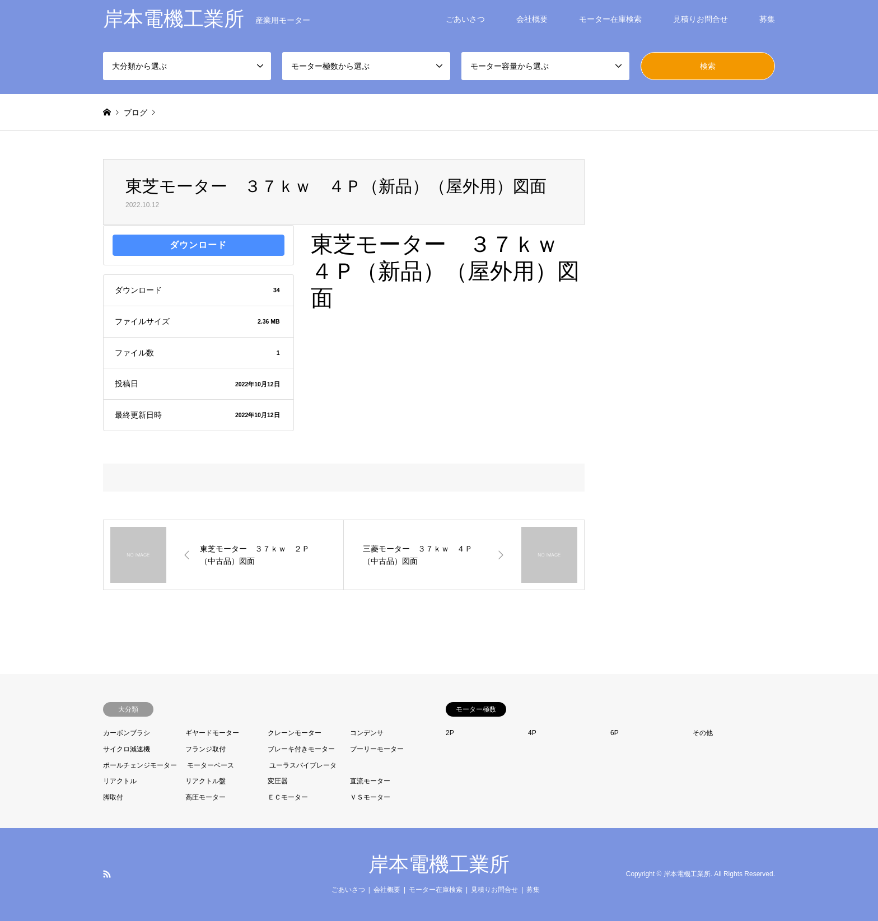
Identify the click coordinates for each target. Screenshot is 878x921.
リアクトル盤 (205, 781)
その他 (703, 733)
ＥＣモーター (288, 797)
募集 (767, 19)
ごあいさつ (465, 19)
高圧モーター (205, 797)
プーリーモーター (377, 749)
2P (450, 733)
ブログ (135, 112)
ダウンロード (198, 245)
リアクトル (120, 781)
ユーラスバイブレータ (303, 765)
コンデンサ (367, 733)
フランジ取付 (205, 749)
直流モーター (370, 781)
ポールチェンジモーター (140, 765)
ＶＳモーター (370, 797)
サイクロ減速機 (126, 749)
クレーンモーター (294, 733)
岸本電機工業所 (439, 864)
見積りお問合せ (700, 19)
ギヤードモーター (212, 733)
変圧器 (278, 781)
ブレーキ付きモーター (301, 749)
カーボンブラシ (126, 733)
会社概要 (532, 19)
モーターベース (210, 765)
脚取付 (113, 797)
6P (614, 733)
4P (532, 733)
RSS (107, 874)
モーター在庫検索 (610, 19)
